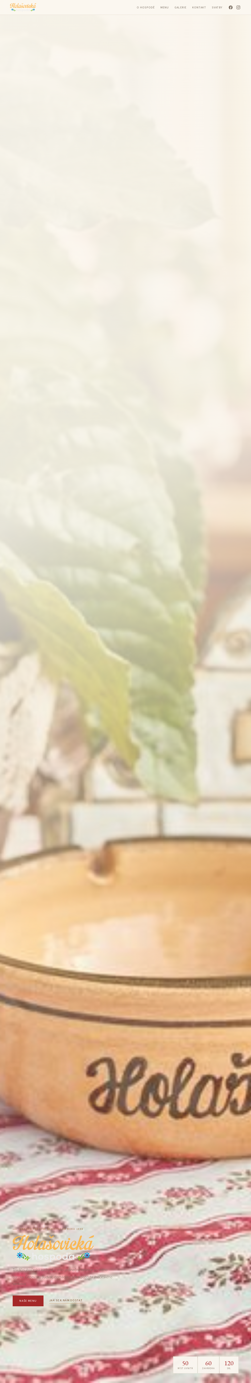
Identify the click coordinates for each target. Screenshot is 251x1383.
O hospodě (146, 8)
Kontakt (199, 8)
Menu (164, 8)
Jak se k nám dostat (65, 1300)
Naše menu (28, 1301)
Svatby (217, 8)
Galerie (180, 8)
